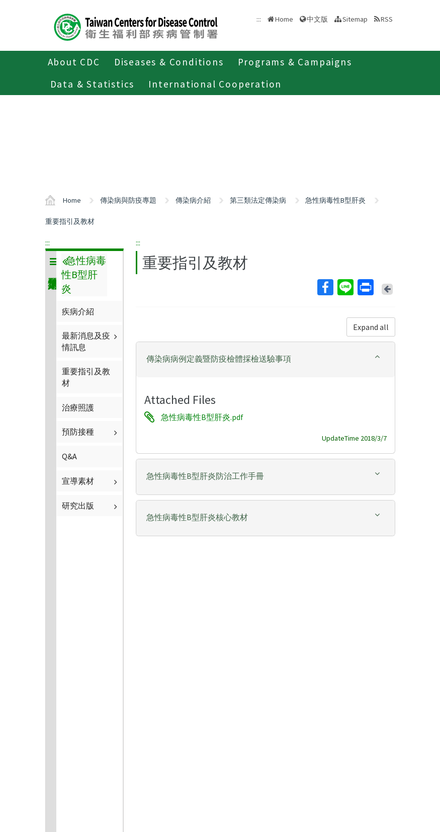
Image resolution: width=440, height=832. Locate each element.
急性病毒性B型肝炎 (335, 200)
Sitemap (355, 19)
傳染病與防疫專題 (128, 200)
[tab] (265, 359)
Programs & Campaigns (295, 62)
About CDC (74, 62)
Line (345, 287)
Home (284, 19)
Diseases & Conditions (169, 62)
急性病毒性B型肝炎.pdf (202, 417)
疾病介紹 (78, 311)
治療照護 (78, 407)
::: (47, 242)
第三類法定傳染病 (258, 200)
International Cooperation (215, 84)
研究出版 (91, 506)
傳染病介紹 (193, 200)
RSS (387, 19)
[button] (265, 359)
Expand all (371, 327)
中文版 (317, 19)
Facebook (324, 287)
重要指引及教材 (70, 221)
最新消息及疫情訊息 (91, 341)
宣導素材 (91, 481)
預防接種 (91, 432)
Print (365, 287)
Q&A (69, 456)
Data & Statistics (92, 84)
